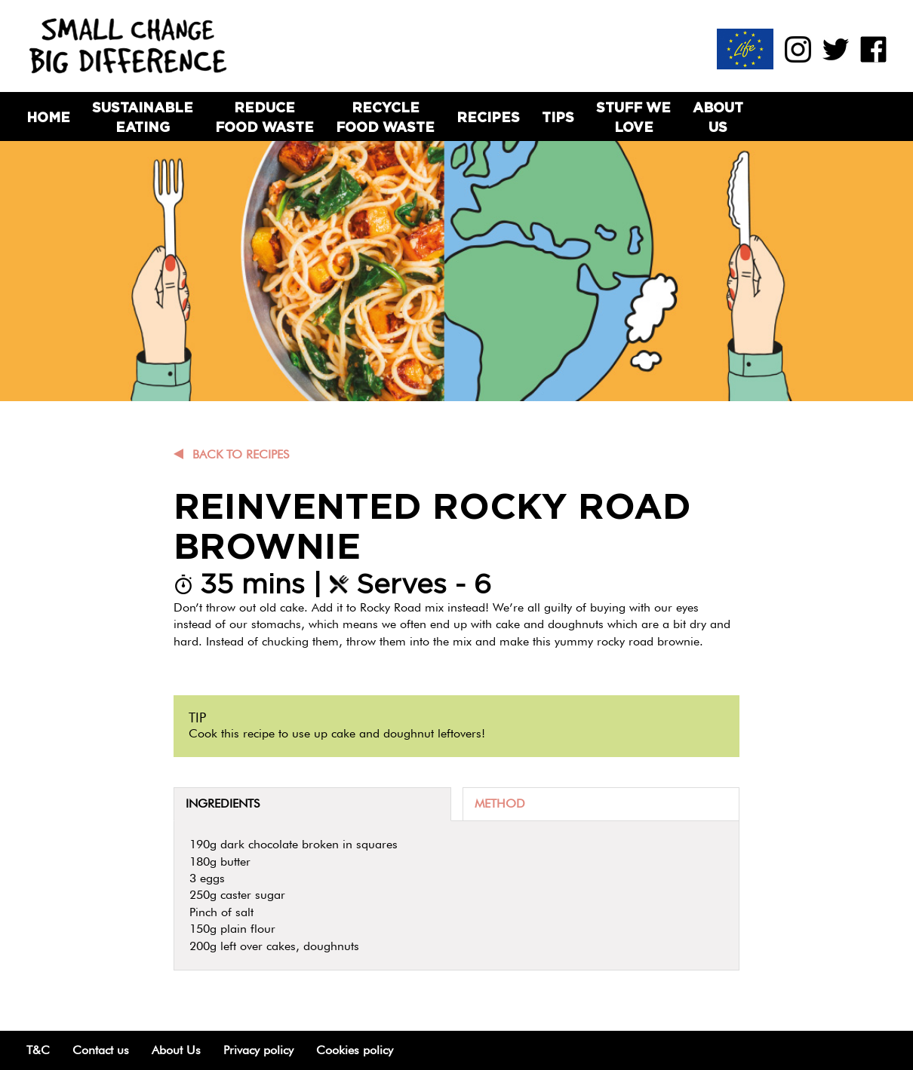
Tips (558, 117)
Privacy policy (258, 1050)
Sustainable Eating (142, 117)
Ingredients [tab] (223, 803)
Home (48, 117)
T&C (38, 1050)
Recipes (488, 117)
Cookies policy (354, 1050)
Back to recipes (240, 454)
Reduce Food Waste (264, 117)
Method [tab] (500, 803)
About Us (718, 117)
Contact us (100, 1050)
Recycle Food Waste (385, 117)
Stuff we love (633, 117)
